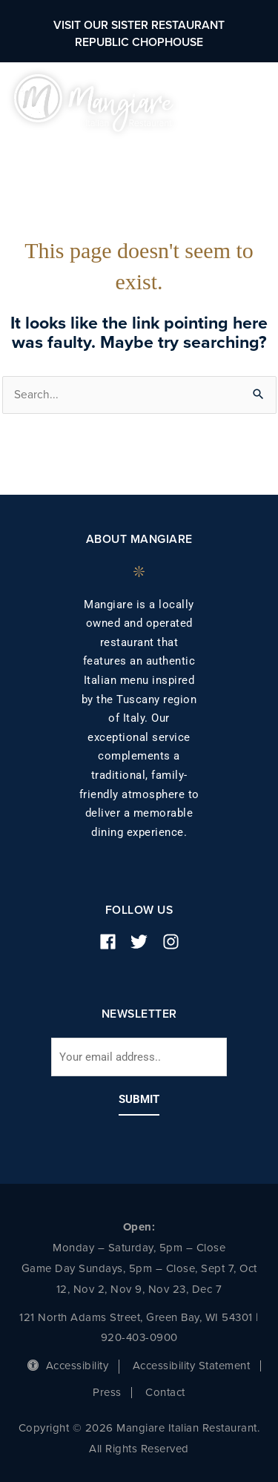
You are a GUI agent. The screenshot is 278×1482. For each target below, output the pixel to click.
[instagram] (176, 941)
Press (107, 1392)
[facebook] (113, 941)
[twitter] (144, 941)
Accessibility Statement (192, 1365)
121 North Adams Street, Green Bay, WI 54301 (136, 1317)
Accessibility (67, 1365)
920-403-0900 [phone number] (139, 1337)
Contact (165, 1392)
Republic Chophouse (139, 42)
